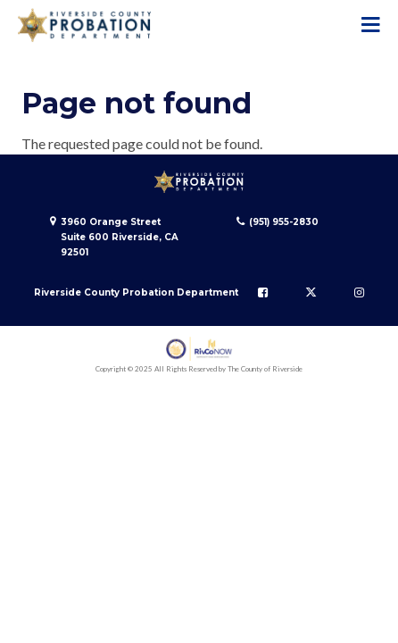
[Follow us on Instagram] (359, 292)
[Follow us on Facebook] (263, 292)
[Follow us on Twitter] (311, 292)
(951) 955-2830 (284, 222)
